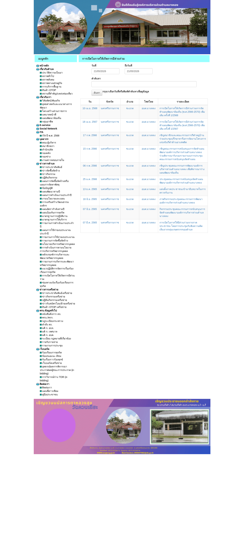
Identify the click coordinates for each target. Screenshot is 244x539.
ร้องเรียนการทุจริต (51, 352)
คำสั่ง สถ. (46, 324)
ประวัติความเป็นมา (51, 72)
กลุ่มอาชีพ (46, 121)
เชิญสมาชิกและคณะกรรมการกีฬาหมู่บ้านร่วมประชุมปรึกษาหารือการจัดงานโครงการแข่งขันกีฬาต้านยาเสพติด (183, 139)
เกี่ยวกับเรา (43, 97)
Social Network (46, 128)
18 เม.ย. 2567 (90, 121)
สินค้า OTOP (48, 90)
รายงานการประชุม (51, 345)
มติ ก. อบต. (47, 335)
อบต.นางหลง (149, 108)
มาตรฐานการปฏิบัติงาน (54, 216)
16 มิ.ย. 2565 (90, 199)
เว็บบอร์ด (42, 349)
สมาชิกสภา (47, 146)
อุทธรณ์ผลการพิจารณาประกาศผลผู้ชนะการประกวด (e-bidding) (57, 370)
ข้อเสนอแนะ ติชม (50, 356)
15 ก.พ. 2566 (90, 148)
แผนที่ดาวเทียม (49, 391)
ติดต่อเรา (42, 384)
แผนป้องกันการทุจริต (52, 212)
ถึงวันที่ (128, 65)
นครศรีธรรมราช (110, 108)
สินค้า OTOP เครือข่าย (53, 307)
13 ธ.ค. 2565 (90, 189)
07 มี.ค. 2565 (90, 222)
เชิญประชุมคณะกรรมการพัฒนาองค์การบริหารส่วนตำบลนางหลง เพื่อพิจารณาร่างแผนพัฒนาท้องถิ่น (182, 169)
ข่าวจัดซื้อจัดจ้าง (50, 170)
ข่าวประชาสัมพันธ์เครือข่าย (56, 293)
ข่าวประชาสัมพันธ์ (51, 167)
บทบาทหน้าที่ (48, 114)
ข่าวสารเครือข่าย (47, 289)
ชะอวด (130, 108)
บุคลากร (42, 139)
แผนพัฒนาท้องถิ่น (50, 118)
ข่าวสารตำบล (45, 163)
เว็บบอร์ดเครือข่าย (51, 363)
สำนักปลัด (46, 149)
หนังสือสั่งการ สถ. (50, 314)
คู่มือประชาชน (49, 394)
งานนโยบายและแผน (52, 198)
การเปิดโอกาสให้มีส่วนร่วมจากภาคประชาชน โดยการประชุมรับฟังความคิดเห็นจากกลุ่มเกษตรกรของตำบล (181, 226)
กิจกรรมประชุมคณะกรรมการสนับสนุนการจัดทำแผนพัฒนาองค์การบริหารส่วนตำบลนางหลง (182, 212)
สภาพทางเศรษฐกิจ (51, 83)
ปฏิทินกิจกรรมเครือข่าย (53, 300)
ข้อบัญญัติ (46, 188)
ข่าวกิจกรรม (47, 174)
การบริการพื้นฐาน (51, 86)
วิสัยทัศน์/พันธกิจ (50, 100)
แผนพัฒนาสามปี (50, 191)
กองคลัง (45, 153)
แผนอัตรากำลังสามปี (52, 209)
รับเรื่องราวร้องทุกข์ (51, 359)
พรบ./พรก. (46, 317)
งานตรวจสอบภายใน (52, 160)
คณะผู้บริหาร (48, 142)
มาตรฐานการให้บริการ (53, 219)
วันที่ (93, 65)
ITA (39, 132)
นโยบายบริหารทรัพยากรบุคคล (57, 244)
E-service (43, 125)
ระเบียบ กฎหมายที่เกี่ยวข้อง (55, 338)
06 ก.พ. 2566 (90, 165)
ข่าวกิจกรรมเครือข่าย (52, 296)
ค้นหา (97, 92)
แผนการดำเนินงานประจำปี (56, 195)
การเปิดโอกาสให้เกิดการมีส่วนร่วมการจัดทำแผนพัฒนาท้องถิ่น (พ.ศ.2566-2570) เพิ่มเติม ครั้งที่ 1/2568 (182, 112)
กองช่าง (45, 156)
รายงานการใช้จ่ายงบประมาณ (57, 237)
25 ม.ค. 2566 (90, 179)
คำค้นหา (96, 78)
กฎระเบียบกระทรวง (51, 321)
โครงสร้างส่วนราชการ (53, 111)
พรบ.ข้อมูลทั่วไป (46, 310)
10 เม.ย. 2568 (90, 108)
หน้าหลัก (42, 65)
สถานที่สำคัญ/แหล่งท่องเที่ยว (56, 93)
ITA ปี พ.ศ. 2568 (49, 135)
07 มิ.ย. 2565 (90, 209)
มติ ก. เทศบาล (49, 331)
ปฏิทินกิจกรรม (48, 177)
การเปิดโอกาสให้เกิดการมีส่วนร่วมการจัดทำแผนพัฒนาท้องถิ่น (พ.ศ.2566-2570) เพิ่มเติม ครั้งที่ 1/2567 (182, 125)
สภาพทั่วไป (47, 76)
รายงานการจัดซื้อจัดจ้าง (54, 240)
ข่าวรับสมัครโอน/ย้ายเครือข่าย (57, 303)
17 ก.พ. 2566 (90, 135)
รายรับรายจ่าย (49, 342)
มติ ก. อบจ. (47, 328)
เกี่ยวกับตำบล (45, 69)
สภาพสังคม (47, 79)
